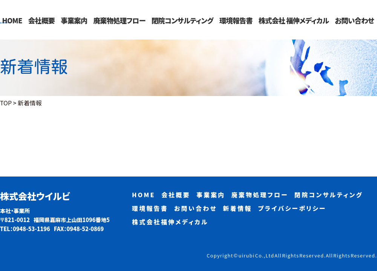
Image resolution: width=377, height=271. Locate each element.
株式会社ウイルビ (35, 196)
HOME (12, 20)
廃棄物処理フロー (119, 20)
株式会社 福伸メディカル (294, 20)
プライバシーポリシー (292, 208)
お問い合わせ (354, 20)
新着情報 (237, 208)
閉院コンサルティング (182, 20)
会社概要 (41, 20)
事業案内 (74, 20)
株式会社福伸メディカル (170, 221)
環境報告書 (236, 20)
